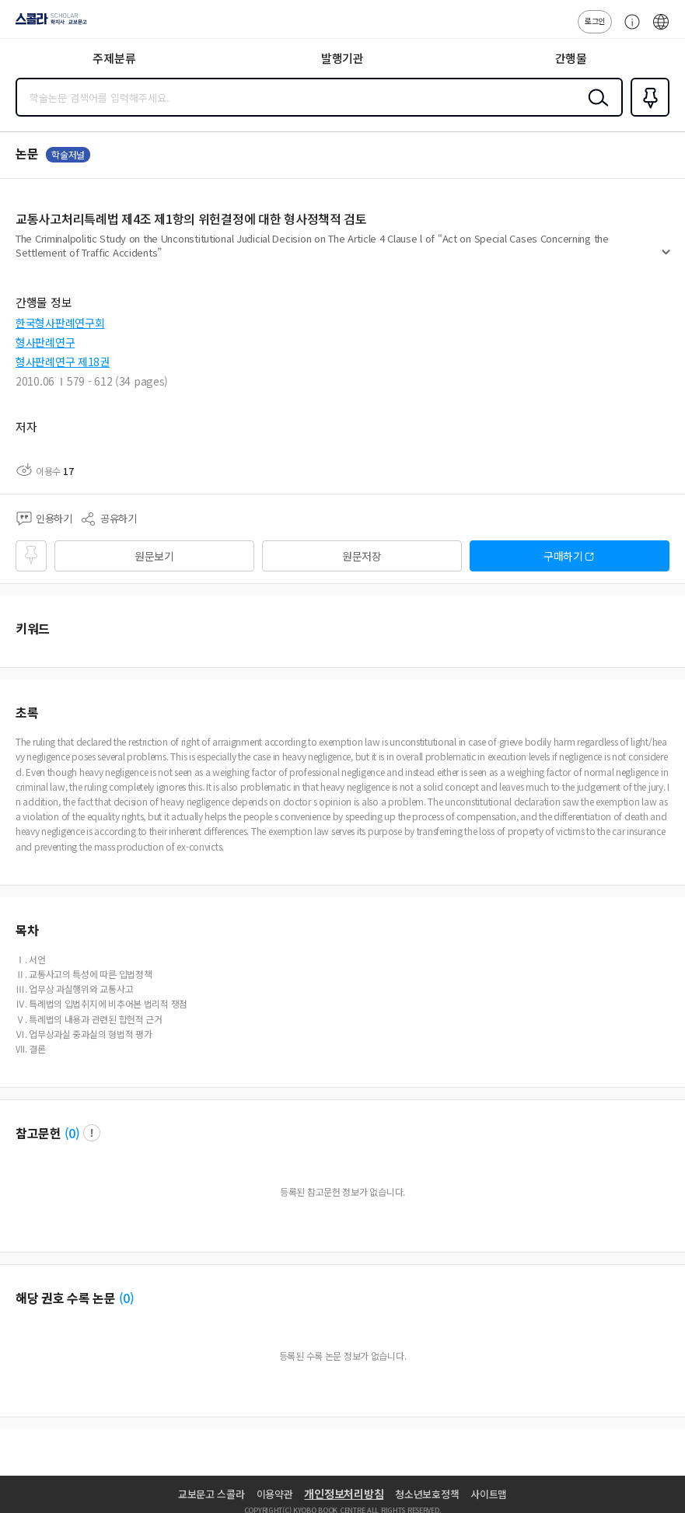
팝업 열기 (91, 1132)
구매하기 (563, 556)
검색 (595, 109)
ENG (660, 29)
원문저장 (362, 556)
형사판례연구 (45, 342)
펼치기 (666, 258)
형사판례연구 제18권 (63, 361)
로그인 (595, 20)
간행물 (571, 58)
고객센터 (628, 29)
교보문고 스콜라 (211, 1494)
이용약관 (275, 1494)
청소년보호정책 (427, 1494)
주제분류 (114, 58)
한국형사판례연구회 (60, 322)
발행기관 (342, 58)
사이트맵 (488, 1494)
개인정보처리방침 (343, 1493)
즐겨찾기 (647, 115)
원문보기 (154, 556)
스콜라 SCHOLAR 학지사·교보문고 (47, 24)
